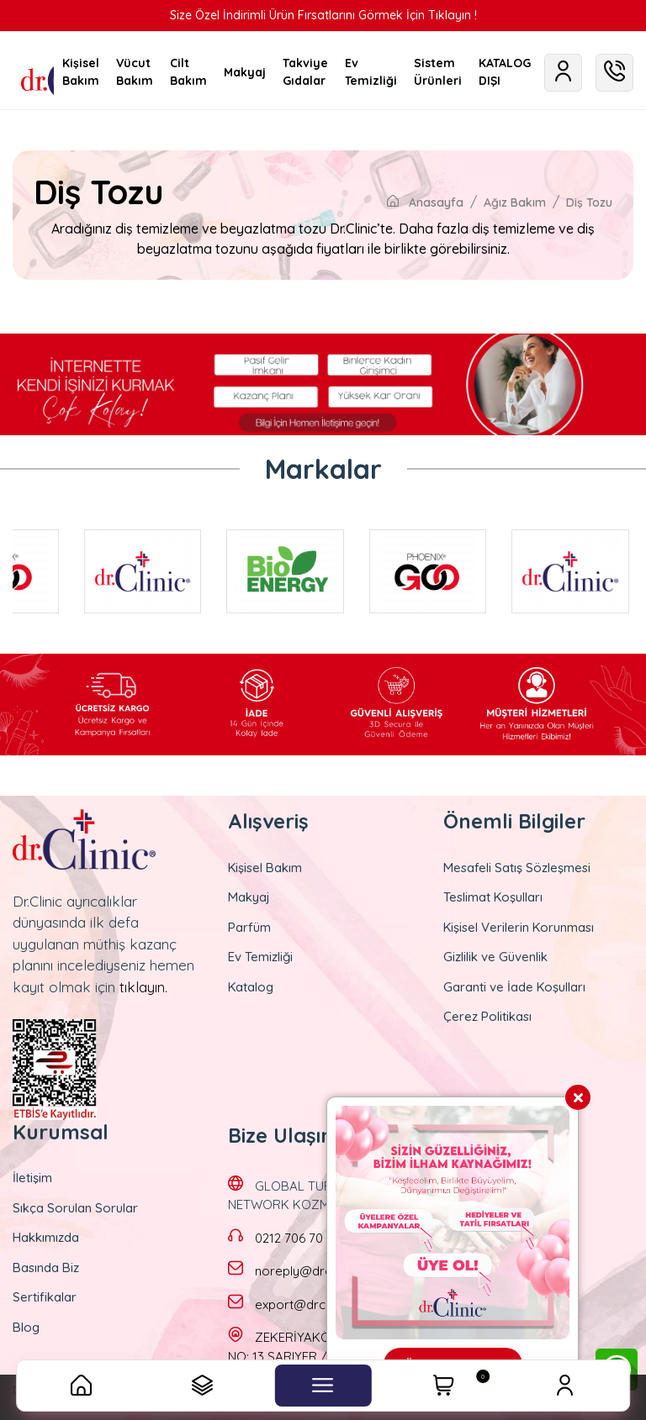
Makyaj (249, 897)
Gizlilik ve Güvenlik (495, 957)
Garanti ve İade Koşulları (514, 987)
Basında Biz (46, 1267)
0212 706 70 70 (298, 1238)
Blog (26, 1327)
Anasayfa (425, 202)
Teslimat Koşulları (493, 897)
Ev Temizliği (260, 957)
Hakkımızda (46, 1237)
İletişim (32, 1178)
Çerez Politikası (487, 1016)
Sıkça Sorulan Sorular (75, 1208)
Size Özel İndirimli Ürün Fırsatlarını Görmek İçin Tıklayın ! (323, 15)
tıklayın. (143, 987)
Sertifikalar (45, 1297)
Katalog (250, 987)
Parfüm (249, 927)
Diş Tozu (589, 202)
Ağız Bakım (515, 202)
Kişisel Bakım (265, 868)
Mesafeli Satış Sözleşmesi (516, 868)
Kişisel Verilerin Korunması (518, 927)
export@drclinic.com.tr (321, 1304)
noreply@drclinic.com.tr (324, 1271)
